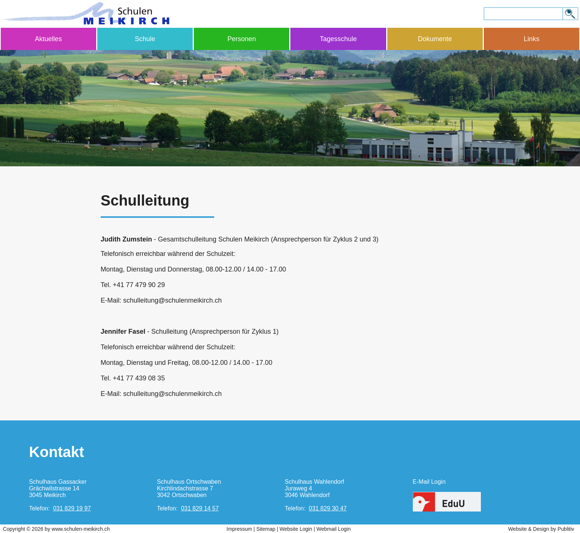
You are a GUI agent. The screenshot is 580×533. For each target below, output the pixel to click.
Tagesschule (338, 39)
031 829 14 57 (200, 508)
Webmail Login (334, 529)
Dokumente (435, 39)
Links (531, 39)
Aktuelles (48, 39)
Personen (241, 39)
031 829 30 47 (328, 508)
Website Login (296, 529)
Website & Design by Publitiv (541, 529)
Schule (145, 39)
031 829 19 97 (72, 508)
